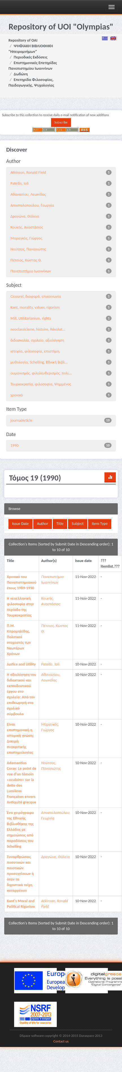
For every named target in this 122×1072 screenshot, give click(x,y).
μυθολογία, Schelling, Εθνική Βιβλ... (39, 362)
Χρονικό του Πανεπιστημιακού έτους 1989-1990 (21, 582)
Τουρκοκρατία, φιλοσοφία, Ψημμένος (40, 384)
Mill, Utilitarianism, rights (30, 318)
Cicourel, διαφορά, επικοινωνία (35, 296)
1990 (14, 445)
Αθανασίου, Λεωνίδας (28, 194)
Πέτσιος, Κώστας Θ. (26, 260)
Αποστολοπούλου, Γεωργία (32, 205)
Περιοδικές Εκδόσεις (30, 57)
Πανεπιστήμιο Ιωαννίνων (30, 271)
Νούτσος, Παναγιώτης (28, 249)
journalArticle (21, 420)
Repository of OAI (22, 40)
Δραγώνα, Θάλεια (24, 216)
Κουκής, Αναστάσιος (26, 227)
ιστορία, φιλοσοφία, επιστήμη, (35, 351)
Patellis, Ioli (19, 183)
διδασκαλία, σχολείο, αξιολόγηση (37, 340)
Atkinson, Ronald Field (28, 172)
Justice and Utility (21, 664)
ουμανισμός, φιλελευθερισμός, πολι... (41, 373)
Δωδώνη (21, 74)
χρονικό (16, 395)
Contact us (61, 1041)
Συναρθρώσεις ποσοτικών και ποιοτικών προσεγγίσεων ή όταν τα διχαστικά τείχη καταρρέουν (20, 873)
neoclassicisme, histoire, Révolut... (37, 329)
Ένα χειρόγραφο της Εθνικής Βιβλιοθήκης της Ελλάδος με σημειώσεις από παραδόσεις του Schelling (20, 829)
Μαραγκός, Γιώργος (26, 238)
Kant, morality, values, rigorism (35, 307)
